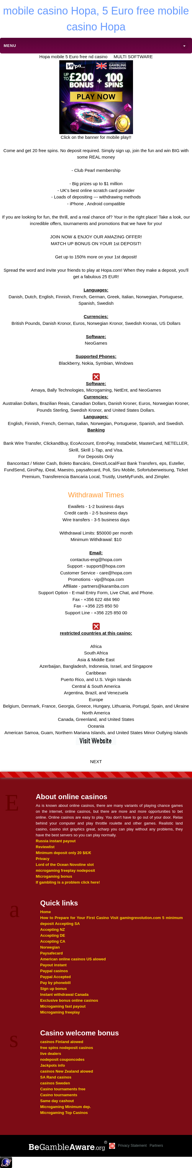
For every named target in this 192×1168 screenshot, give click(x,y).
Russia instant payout (56, 841)
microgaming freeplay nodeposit (65, 870)
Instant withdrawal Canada (64, 994)
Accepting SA (67, 923)
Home (45, 912)
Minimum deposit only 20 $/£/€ (63, 853)
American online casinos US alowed (73, 959)
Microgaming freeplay (60, 1012)
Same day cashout (57, 1101)
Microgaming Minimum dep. (65, 1107)
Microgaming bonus (54, 876)
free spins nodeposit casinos (66, 1047)
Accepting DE (52, 935)
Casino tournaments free (62, 1089)
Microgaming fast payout (63, 1006)
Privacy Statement (132, 1145)
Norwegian (50, 947)
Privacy (42, 858)
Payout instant (53, 965)
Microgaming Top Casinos (64, 1112)
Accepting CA (52, 941)
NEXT (96, 761)
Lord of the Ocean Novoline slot (64, 864)
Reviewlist (45, 847)
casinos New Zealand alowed (66, 1071)
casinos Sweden (55, 1083)
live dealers (50, 1053)
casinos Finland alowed (61, 1042)
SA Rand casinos (55, 1077)
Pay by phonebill (55, 982)
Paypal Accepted (55, 977)
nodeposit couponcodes (62, 1059)
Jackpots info (52, 1065)
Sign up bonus (53, 988)
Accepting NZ (52, 929)
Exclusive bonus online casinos (69, 1000)
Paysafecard (51, 953)
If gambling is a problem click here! (68, 882)
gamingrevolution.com (140, 917)
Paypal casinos (54, 971)
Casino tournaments (58, 1095)
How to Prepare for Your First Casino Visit (79, 917)
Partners (156, 1145)
